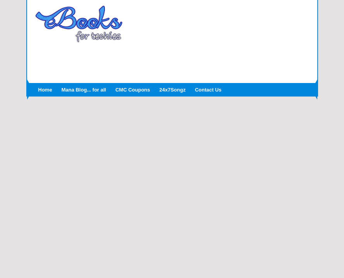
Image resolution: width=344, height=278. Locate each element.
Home (45, 90)
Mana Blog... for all (84, 90)
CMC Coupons (132, 90)
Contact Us (208, 90)
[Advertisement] (172, 60)
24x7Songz (172, 90)
